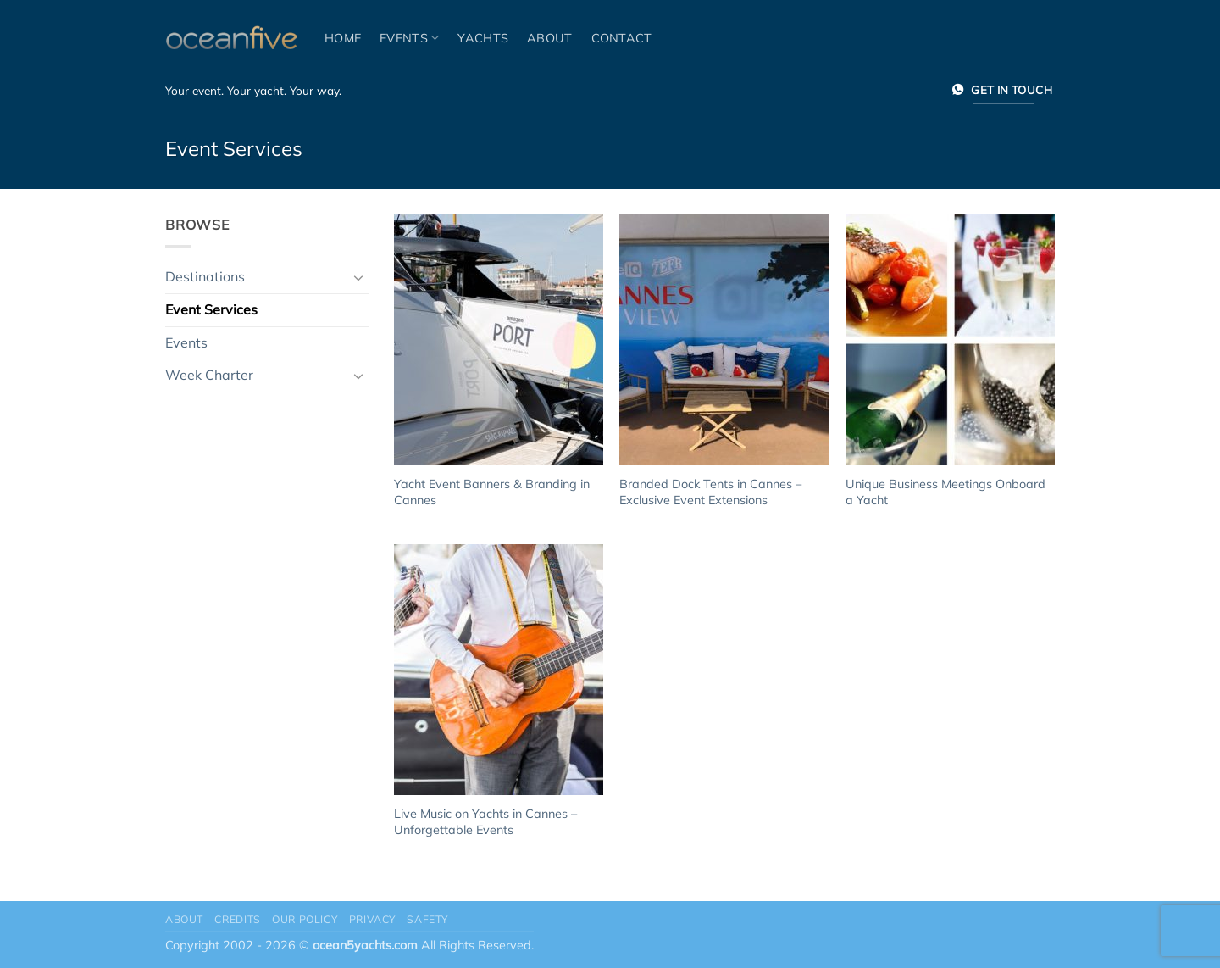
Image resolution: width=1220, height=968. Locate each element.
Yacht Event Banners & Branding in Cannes (492, 492)
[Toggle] (358, 277)
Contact (621, 38)
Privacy (372, 919)
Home (342, 38)
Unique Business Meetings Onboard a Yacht (945, 492)
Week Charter (209, 374)
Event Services (211, 309)
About (549, 38)
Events (409, 38)
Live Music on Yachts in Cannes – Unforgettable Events (485, 821)
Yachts (483, 38)
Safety (427, 919)
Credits (237, 919)
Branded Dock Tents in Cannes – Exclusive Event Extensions (710, 492)
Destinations (205, 276)
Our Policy (304, 919)
